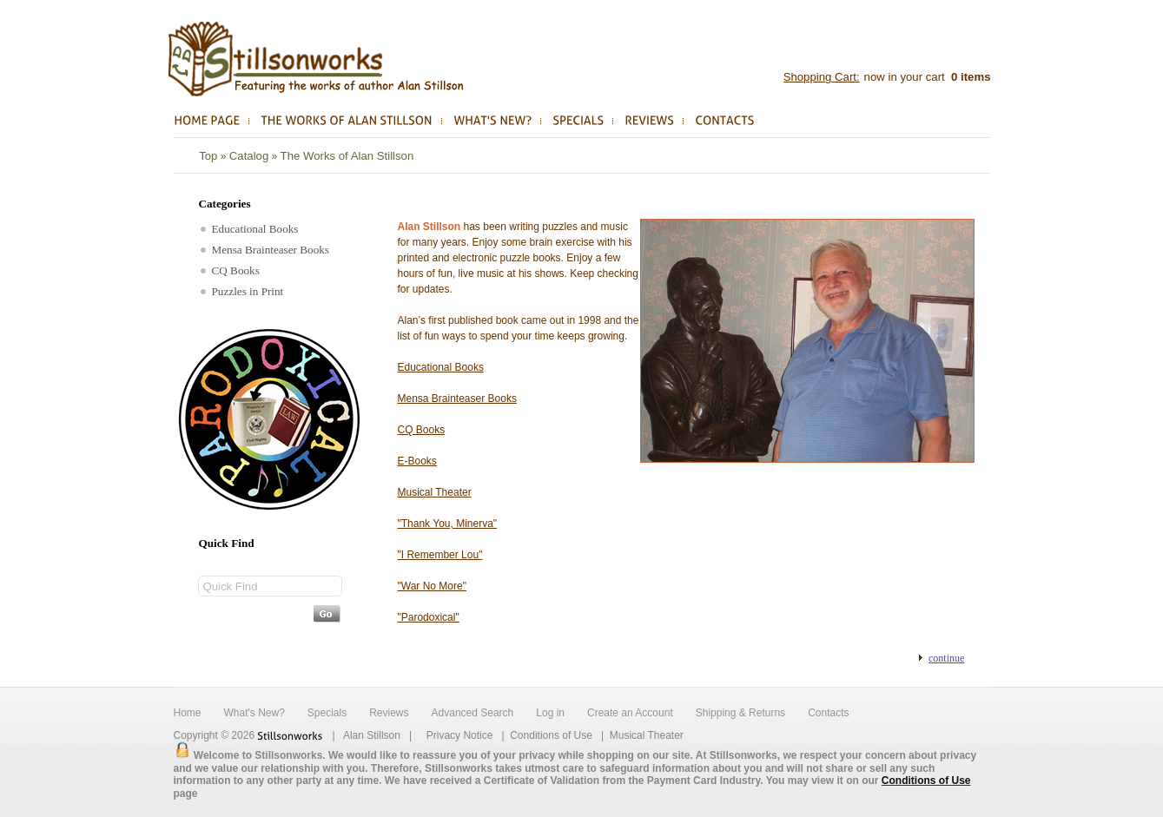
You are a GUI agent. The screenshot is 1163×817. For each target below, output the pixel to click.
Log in (550, 713)
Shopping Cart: (821, 76)
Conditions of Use (551, 735)
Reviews (388, 713)
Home (188, 713)
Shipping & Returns (740, 713)
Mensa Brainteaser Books (265, 249)
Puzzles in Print (242, 291)
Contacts (828, 713)
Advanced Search (473, 713)
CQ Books (230, 270)
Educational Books (250, 228)
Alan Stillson (371, 735)
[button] (942, 657)
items (969, 76)
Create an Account (630, 713)
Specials (327, 713)
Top (208, 155)
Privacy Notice (459, 735)
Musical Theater (647, 735)
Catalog (248, 155)
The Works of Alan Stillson (347, 155)
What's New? (254, 713)
